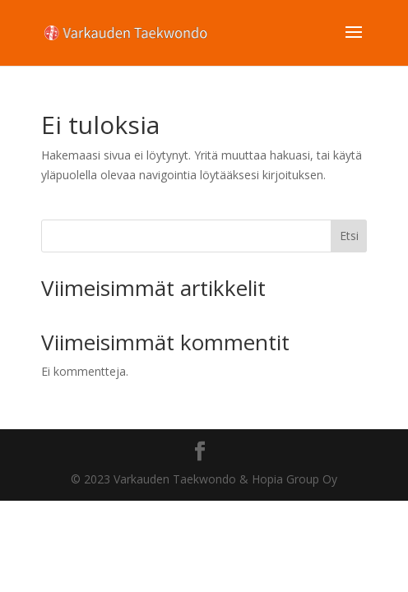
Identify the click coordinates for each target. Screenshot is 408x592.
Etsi (349, 235)
